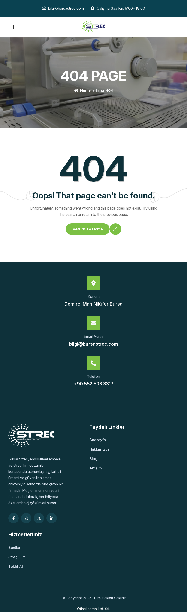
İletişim (95, 468)
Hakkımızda (99, 449)
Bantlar (14, 547)
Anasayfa (97, 439)
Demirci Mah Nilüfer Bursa (93, 304)
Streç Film (17, 557)
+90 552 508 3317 (93, 384)
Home (82, 90)
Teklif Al (15, 566)
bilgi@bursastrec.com (93, 344)
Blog (93, 458)
